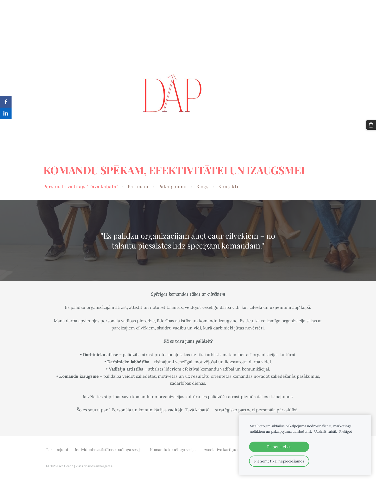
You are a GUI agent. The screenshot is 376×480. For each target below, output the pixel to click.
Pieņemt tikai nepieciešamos (279, 461)
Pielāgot (345, 431)
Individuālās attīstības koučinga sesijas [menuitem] (109, 451)
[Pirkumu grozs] (371, 124)
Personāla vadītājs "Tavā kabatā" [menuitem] (83, 188)
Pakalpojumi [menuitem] (175, 188)
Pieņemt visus (279, 446)
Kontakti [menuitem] (231, 188)
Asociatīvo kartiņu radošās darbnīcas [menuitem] (236, 451)
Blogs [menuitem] (205, 188)
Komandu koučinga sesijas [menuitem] (173, 451)
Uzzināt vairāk (325, 431)
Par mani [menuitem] (141, 188)
